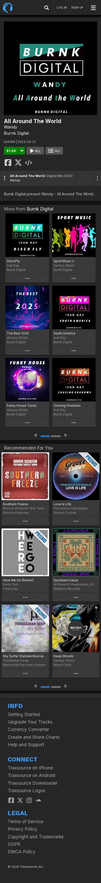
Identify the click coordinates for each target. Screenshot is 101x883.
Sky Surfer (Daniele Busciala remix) (25, 656)
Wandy (10, 127)
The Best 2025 (18, 333)
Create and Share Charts (34, 737)
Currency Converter (28, 729)
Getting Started (24, 714)
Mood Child (62, 665)
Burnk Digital (16, 133)
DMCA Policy (21, 851)
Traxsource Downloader (33, 783)
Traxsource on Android (31, 775)
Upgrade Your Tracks (30, 722)
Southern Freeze (15, 504)
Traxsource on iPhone (30, 767)
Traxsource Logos (26, 790)
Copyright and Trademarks (36, 836)
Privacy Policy (22, 829)
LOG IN (62, 7)
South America (64, 333)
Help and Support (26, 744)
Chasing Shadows (67, 405)
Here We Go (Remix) (18, 580)
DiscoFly (13, 261)
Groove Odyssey (16, 513)
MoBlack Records (66, 589)
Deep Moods (63, 656)
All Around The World (27, 176)
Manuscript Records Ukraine (24, 665)
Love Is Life (62, 504)
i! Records (10, 589)
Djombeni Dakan (65, 580)
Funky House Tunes (22, 405)
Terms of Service (25, 821)
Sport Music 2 (63, 261)
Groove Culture (64, 513)
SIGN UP (77, 7)
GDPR (14, 844)
